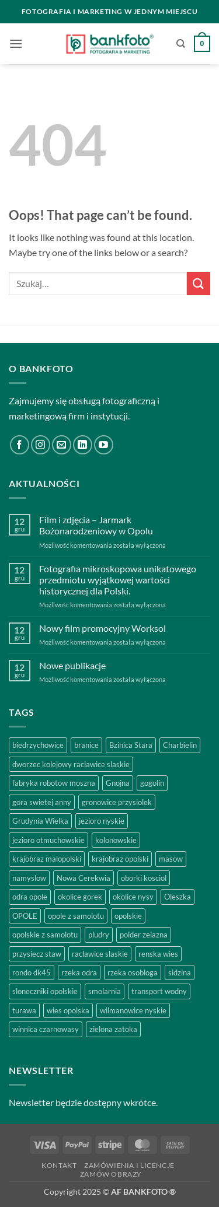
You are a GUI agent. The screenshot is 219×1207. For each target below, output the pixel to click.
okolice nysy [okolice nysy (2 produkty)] (133, 896)
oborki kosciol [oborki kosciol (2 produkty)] (143, 878)
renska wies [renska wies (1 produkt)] (158, 953)
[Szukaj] (180, 44)
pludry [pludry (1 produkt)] (98, 934)
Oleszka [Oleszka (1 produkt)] (177, 896)
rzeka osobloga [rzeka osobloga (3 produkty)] (132, 972)
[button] (16, 43)
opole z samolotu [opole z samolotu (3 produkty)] (76, 916)
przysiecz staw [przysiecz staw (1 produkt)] (36, 953)
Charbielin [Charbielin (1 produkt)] (180, 745)
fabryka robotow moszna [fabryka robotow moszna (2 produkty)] (53, 783)
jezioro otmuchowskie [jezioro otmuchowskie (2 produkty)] (48, 840)
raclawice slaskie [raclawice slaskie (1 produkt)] (100, 953)
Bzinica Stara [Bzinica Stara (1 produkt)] (130, 745)
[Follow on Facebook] (19, 444)
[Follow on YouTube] (103, 444)
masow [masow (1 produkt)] (171, 858)
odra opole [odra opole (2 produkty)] (29, 896)
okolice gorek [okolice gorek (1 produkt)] (80, 896)
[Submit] (198, 283)
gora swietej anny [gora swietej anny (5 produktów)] (41, 802)
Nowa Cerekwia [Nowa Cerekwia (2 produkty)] (83, 878)
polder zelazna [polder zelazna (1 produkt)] (144, 934)
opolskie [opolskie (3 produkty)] (128, 916)
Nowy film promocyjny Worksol (102, 628)
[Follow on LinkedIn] (82, 444)
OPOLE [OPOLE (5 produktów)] (24, 916)
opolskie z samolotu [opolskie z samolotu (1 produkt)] (45, 934)
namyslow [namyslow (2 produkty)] (29, 878)
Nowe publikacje (72, 665)
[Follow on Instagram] (40, 444)
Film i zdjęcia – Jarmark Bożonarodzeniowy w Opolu (96, 525)
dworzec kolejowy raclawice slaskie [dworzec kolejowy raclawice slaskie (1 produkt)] (71, 764)
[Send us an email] (61, 444)
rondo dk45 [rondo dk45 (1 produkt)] (31, 972)
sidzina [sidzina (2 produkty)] (179, 972)
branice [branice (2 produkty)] (86, 745)
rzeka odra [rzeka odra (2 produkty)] (79, 972)
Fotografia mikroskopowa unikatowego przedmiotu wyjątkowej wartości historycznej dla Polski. (117, 579)
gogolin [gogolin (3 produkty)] (152, 783)
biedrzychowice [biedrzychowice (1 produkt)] (38, 745)
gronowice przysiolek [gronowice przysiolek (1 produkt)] (117, 802)
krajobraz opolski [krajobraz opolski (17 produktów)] (120, 858)
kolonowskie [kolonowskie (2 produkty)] (116, 840)
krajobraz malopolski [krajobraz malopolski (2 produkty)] (46, 858)
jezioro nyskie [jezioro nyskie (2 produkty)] (101, 820)
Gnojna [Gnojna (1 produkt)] (118, 783)
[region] (109, 1093)
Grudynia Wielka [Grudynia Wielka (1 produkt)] (40, 820)
